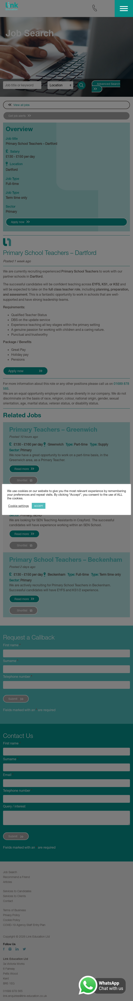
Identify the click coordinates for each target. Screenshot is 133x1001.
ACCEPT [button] (38, 505)
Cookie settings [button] (18, 506)
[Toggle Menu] (124, 8)
